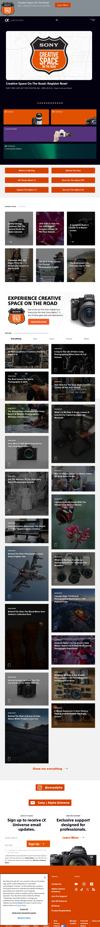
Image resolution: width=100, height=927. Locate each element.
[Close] (45, 877)
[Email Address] (14, 838)
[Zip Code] (14, 845)
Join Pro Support (59, 896)
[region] (24, 899)
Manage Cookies (24, 918)
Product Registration (61, 910)
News (55, 905)
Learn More (62, 5)
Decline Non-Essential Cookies (24, 913)
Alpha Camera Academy (58, 890)
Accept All (24, 909)
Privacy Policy (29, 858)
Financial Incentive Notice (84, 923)
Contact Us (56, 884)
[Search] (57, 20)
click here (36, 860)
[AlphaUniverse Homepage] (14, 20)
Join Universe (59, 901)
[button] (92, 20)
